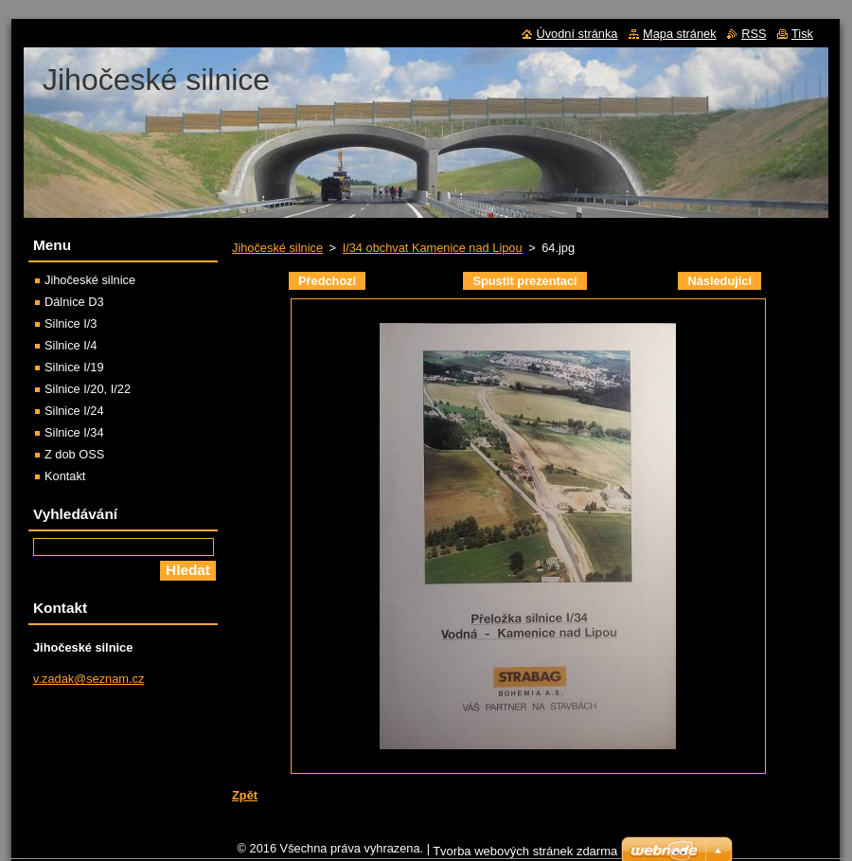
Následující (719, 281)
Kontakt (64, 476)
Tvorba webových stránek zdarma (525, 851)
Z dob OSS (74, 454)
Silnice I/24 (74, 411)
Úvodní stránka (576, 34)
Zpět (244, 795)
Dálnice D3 (74, 302)
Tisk (802, 34)
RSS (753, 34)
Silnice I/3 (70, 323)
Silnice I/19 (74, 367)
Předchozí (327, 281)
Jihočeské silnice (277, 248)
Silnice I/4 (70, 345)
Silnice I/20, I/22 (87, 389)
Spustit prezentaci (524, 281)
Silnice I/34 (74, 432)
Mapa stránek (680, 34)
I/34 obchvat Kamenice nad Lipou (433, 248)
